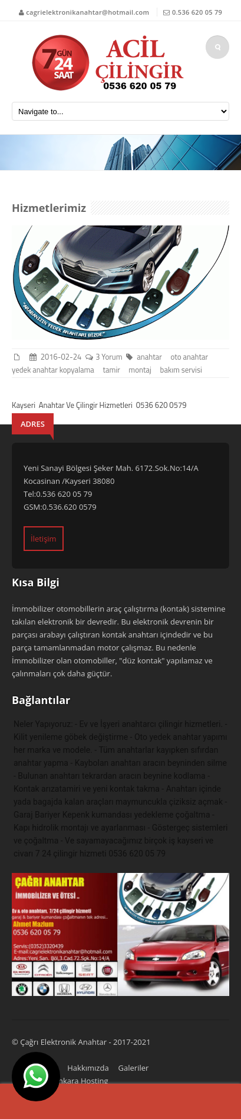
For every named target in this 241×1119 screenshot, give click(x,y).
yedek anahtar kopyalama (55, 370)
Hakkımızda (87, 1067)
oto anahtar (190, 357)
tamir (113, 370)
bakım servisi (183, 370)
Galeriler (133, 1067)
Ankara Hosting (81, 1080)
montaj (141, 370)
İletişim (44, 538)
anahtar (151, 357)
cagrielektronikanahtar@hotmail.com (87, 12)
